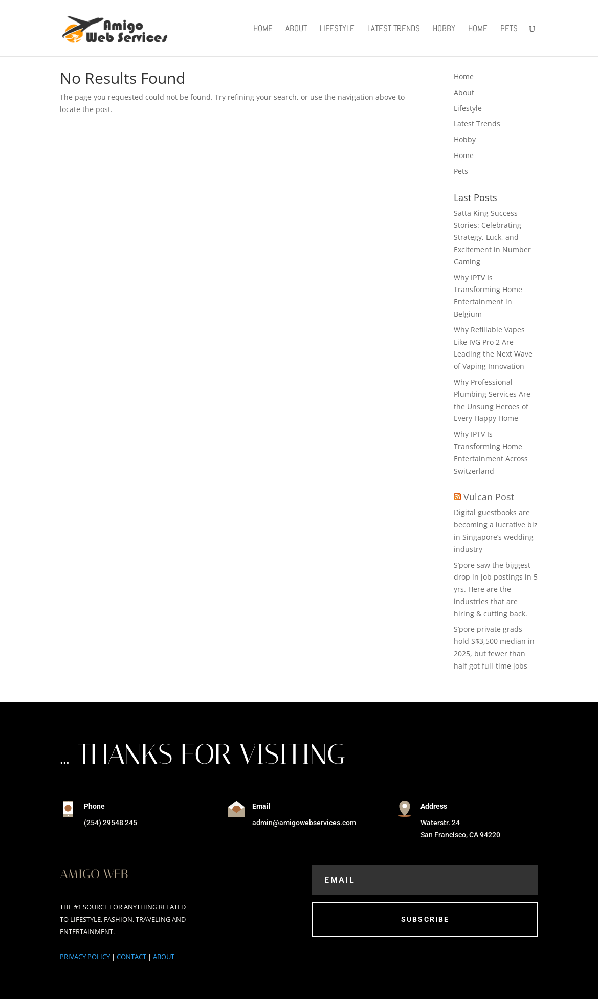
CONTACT (131, 956)
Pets (509, 29)
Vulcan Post (488, 497)
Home (263, 29)
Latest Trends (393, 29)
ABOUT (163, 956)
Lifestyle (337, 29)
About (296, 29)
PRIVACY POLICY (85, 956)
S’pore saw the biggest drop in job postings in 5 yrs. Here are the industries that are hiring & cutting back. (496, 589)
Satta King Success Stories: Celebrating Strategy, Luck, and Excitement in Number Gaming (492, 237)
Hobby (444, 29)
